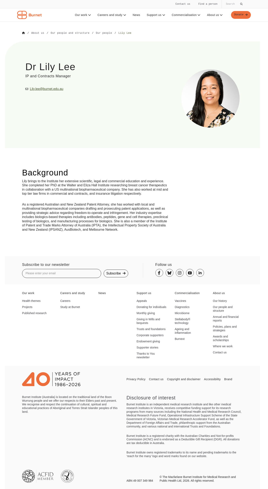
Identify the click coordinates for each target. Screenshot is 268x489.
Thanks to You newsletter (146, 355)
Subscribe (116, 273)
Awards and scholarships (221, 338)
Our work (82, 15)
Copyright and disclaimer (184, 379)
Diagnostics (182, 306)
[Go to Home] (23, 33)
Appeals (142, 300)
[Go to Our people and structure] (70, 33)
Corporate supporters (150, 335)
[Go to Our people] (104, 33)
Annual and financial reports (226, 318)
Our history (220, 300)
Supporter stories (147, 347)
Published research (34, 313)
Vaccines (180, 300)
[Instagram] (180, 273)
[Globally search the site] (234, 4)
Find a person (208, 4)
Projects (27, 306)
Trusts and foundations (151, 328)
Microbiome (182, 313)
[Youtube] (190, 273)
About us (214, 15)
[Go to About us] (37, 33)
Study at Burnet (70, 306)
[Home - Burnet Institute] (29, 15)
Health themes (31, 300)
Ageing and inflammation (183, 330)
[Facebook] (159, 273)
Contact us (182, 4)
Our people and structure (223, 308)
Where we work (222, 346)
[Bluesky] (169, 273)
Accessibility (212, 379)
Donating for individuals (151, 306)
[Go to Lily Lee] (124, 33)
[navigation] (134, 11)
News (135, 15)
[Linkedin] (200, 273)
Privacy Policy (136, 379)
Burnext (180, 338)
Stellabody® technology (182, 320)
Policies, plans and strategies (225, 328)
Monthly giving (146, 313)
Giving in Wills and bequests (148, 320)
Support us (155, 15)
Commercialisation (185, 15)
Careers (65, 300)
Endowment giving (148, 341)
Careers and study (110, 15)
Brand (228, 379)
